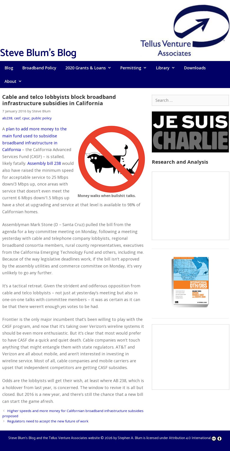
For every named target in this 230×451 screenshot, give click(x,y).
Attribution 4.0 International (195, 438)
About (15, 81)
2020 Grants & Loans (90, 68)
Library (167, 68)
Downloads (195, 67)
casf (17, 118)
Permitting (135, 68)
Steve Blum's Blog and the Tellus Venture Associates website (54, 438)
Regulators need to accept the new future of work (47, 421)
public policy (41, 118)
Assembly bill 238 (44, 163)
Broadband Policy (39, 67)
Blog (8, 67)
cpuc (26, 118)
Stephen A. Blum (130, 438)
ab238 (7, 118)
